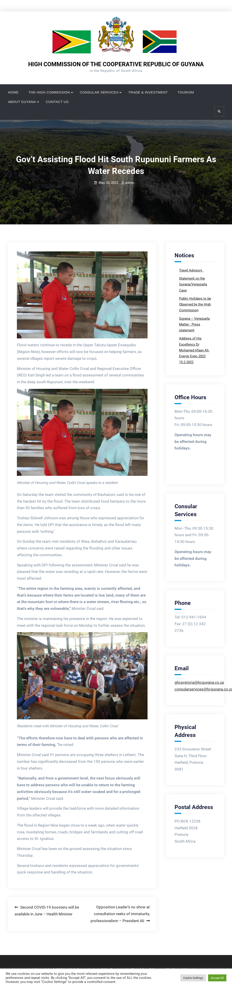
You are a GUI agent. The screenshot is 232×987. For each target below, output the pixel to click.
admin (129, 183)
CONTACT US (57, 102)
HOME (13, 92)
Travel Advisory (191, 270)
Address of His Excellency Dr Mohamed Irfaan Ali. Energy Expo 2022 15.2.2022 (194, 350)
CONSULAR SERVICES (99, 92)
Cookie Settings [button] (193, 978)
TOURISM (186, 92)
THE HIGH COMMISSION (49, 92)
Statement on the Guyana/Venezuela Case (193, 284)
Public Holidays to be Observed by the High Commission (195, 304)
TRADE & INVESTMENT (148, 92)
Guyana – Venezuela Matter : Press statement (194, 325)
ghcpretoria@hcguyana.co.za (199, 682)
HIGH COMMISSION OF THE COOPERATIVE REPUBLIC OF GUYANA (116, 64)
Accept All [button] (217, 978)
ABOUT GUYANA (22, 102)
